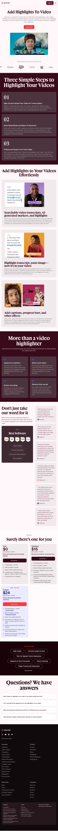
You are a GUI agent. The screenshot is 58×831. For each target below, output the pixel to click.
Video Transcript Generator (29, 666)
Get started (15, 560)
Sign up (50, 3)
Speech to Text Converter (20, 661)
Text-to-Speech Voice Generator (29, 656)
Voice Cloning (42, 661)
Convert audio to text (36, 651)
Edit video (17, 651)
